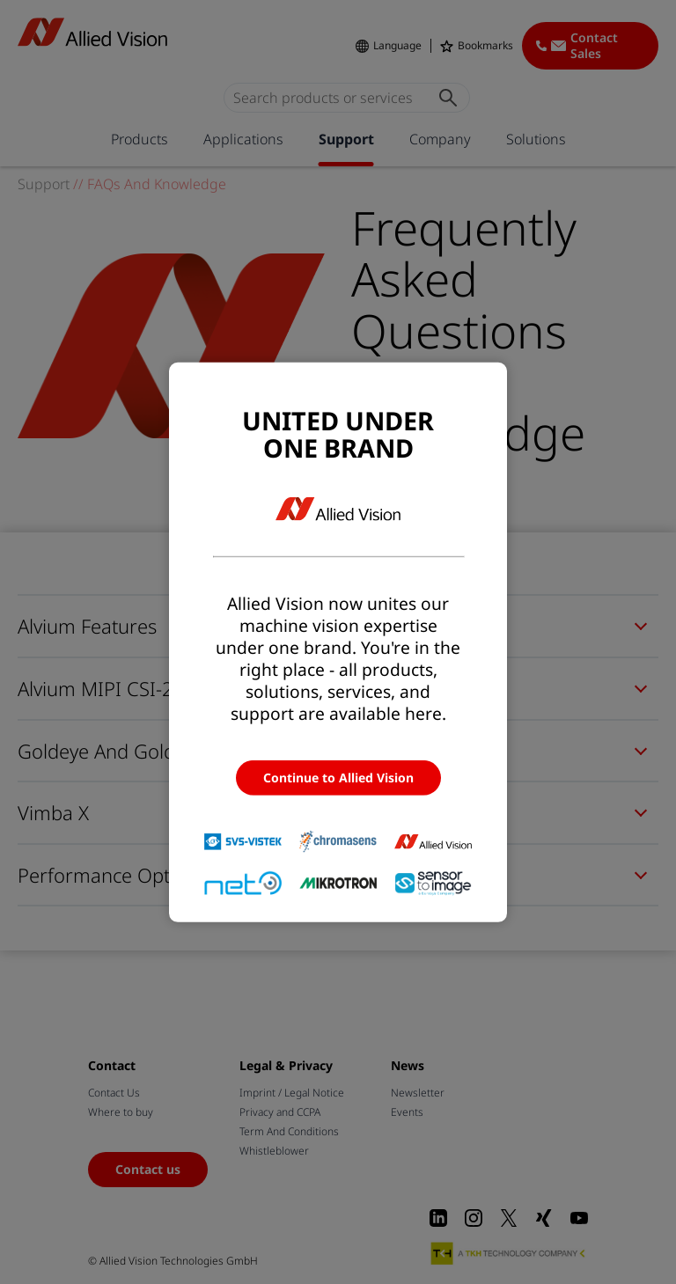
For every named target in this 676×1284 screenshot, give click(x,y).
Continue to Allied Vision (338, 777)
